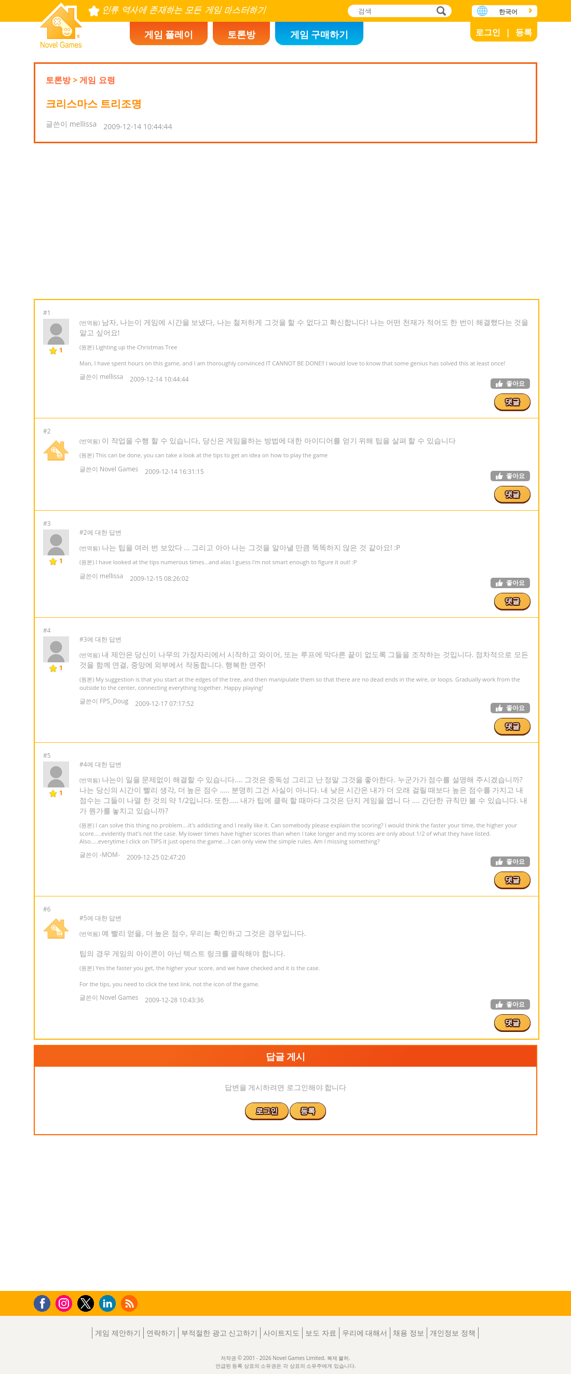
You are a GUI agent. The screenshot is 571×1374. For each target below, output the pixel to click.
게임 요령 (97, 80)
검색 (440, 11)
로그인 (487, 32)
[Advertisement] (285, 221)
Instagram (65, 1302)
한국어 (508, 11)
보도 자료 (320, 1333)
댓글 (512, 401)
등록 (523, 32)
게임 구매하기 (319, 34)
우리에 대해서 (365, 1333)
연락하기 (160, 1333)
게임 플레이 (169, 34)
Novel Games (61, 22)
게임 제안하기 (118, 1333)
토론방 (241, 34)
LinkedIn (109, 1303)
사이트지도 (281, 1333)
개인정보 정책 (452, 1333)
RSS (130, 1303)
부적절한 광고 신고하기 (219, 1333)
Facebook (44, 1302)
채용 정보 (408, 1333)
